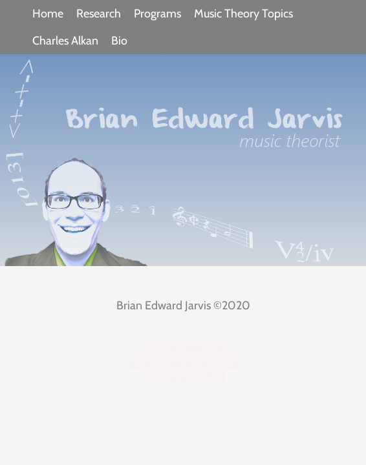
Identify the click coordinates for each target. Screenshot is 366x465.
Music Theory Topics (243, 13)
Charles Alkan (65, 41)
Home (47, 13)
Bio (119, 41)
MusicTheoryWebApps (183, 362)
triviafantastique (183, 348)
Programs (157, 13)
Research (98, 13)
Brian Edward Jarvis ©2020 (183, 305)
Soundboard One (183, 376)
